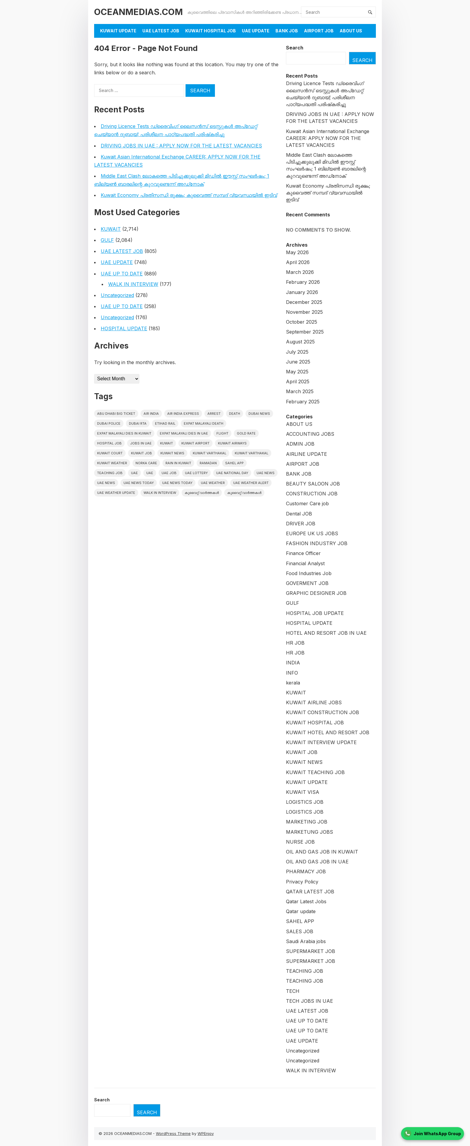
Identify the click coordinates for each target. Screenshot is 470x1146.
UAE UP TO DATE (122, 274)
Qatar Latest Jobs (306, 901)
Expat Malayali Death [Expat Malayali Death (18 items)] (203, 423)
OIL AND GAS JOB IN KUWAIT (322, 852)
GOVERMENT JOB (307, 583)
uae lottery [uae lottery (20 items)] (196, 473)
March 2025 (300, 391)
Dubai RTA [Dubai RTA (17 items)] (138, 423)
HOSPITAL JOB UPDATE (315, 613)
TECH (292, 991)
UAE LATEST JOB (160, 30)
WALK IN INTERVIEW (133, 284)
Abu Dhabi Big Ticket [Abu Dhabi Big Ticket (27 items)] (116, 413)
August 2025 (300, 342)
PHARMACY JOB (306, 871)
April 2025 (297, 381)
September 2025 (305, 332)
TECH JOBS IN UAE (309, 1001)
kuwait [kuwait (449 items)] (166, 443)
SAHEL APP (300, 921)
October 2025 (301, 322)
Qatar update (301, 911)
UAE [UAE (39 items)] (149, 473)
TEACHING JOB (304, 971)
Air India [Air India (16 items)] (151, 413)
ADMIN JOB (300, 444)
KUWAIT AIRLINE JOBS (314, 702)
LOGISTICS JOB (304, 802)
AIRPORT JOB (319, 30)
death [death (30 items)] (234, 413)
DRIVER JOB (300, 524)
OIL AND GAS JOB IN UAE (317, 862)
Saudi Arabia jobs (306, 941)
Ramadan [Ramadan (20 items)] (208, 463)
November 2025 (304, 312)
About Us (351, 30)
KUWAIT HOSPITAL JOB (210, 30)
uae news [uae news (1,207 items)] (266, 473)
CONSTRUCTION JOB (312, 494)
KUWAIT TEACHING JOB (315, 772)
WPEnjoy (206, 1133)
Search (294, 48)
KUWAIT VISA (302, 792)
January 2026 (302, 292)
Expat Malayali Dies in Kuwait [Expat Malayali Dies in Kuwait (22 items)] (124, 433)
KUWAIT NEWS (304, 762)
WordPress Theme (173, 1133)
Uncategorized (117, 295)
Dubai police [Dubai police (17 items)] (108, 423)
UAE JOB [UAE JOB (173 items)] (169, 473)
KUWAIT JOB (301, 752)
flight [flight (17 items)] (222, 433)
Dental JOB (299, 514)
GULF (107, 240)
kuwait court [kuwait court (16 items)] (110, 453)
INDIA (293, 663)
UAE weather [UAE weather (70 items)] (213, 483)
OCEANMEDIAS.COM (138, 12)
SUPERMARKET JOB (310, 951)
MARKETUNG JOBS (309, 832)
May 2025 (297, 372)
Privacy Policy (302, 882)
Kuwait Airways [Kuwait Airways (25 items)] (232, 443)
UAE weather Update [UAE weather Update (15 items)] (116, 493)
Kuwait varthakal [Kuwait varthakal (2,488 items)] (209, 453)
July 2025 (297, 352)
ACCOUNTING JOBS (310, 434)
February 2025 (303, 402)
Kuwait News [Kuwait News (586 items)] (172, 453)
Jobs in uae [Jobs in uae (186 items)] (141, 443)
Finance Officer (303, 553)
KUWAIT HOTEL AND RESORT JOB (327, 732)
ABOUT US (299, 424)
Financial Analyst (305, 563)
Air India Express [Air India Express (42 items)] (183, 413)
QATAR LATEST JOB (310, 892)
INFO (292, 673)
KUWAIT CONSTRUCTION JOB (322, 712)
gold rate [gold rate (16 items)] (246, 433)
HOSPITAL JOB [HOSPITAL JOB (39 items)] (109, 443)
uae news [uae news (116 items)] (106, 483)
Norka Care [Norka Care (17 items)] (146, 463)
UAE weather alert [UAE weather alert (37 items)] (251, 483)
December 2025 (304, 302)
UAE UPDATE (255, 30)
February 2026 (303, 282)
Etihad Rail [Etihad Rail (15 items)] (165, 423)
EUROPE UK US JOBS (312, 533)
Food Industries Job (309, 573)
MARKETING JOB (306, 822)
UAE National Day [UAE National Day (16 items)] (232, 473)
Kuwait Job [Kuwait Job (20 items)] (141, 453)
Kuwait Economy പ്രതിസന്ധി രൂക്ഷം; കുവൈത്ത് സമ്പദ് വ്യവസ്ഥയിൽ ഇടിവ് (189, 195)
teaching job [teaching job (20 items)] (110, 473)
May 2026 (297, 252)
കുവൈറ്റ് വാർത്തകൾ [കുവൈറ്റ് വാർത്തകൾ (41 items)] (244, 493)
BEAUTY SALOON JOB (313, 484)
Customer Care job (307, 503)
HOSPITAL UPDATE (124, 328)
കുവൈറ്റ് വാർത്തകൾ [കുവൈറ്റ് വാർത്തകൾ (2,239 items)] (202, 493)
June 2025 (298, 362)
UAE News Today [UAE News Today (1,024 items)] (138, 483)
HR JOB (295, 643)
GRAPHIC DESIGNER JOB (316, 593)
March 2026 (300, 272)
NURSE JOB (300, 842)
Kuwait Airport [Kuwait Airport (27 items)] (195, 443)
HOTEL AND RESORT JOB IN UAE (326, 633)
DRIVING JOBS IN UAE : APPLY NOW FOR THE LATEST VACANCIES (181, 146)
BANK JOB (286, 30)
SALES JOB (299, 931)
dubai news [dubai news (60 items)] (259, 413)
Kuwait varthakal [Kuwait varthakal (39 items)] (251, 453)
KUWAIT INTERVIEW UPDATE (321, 742)
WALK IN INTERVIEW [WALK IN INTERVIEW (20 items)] (160, 493)
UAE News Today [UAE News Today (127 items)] (177, 483)
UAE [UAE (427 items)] (134, 473)
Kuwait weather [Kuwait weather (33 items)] (112, 463)
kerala (293, 683)
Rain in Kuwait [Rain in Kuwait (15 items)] (178, 463)
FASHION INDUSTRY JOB (316, 543)
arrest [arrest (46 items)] (214, 413)
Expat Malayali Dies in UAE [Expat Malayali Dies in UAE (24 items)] (184, 433)
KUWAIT (111, 229)
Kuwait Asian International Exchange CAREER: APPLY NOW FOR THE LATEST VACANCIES (327, 138)
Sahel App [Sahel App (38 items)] (234, 463)
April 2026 (298, 262)
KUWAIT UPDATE (118, 30)
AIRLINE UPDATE (306, 454)
